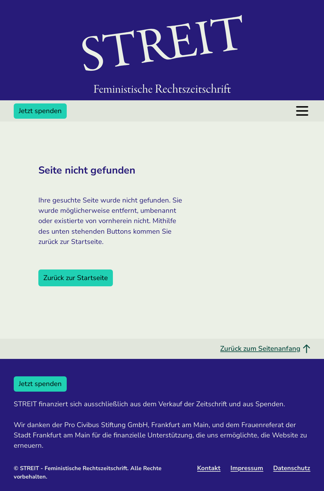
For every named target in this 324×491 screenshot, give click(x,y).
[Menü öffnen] (302, 111)
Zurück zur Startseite (75, 278)
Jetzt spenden (40, 111)
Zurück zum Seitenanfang (265, 348)
